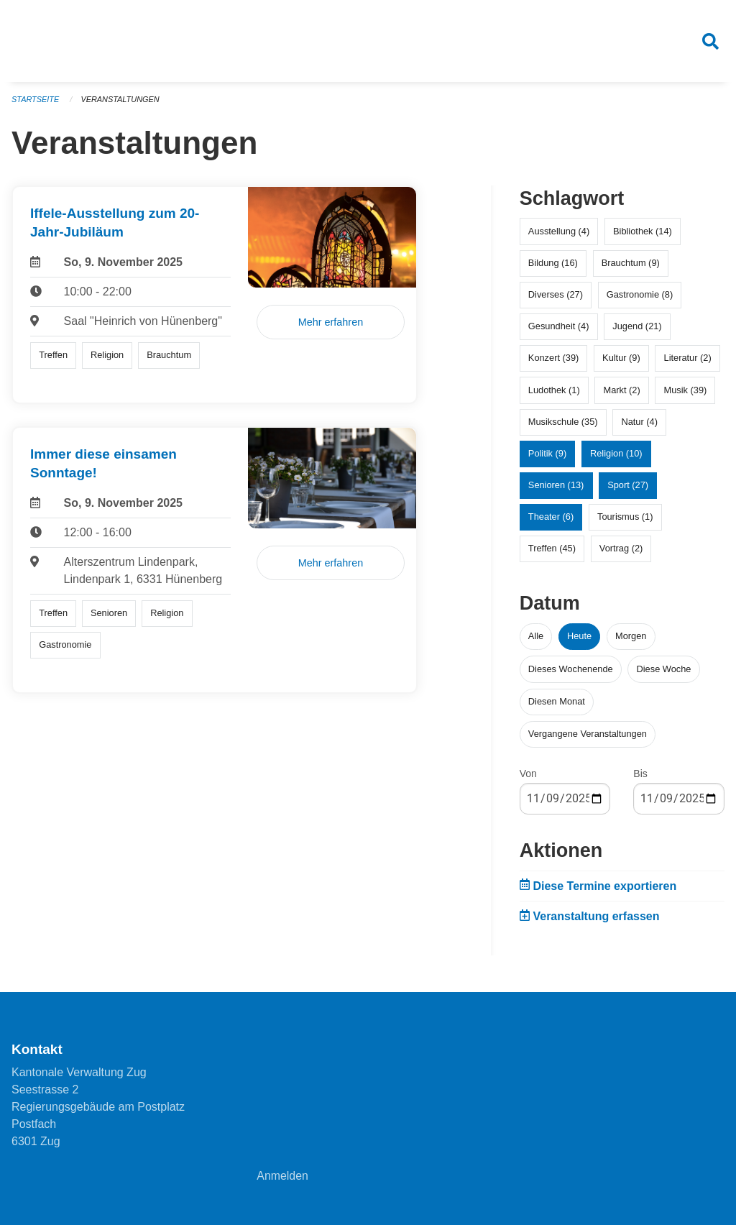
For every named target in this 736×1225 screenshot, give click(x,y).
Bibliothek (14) (642, 232)
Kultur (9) (621, 359)
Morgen (630, 638)
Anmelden (282, 1176)
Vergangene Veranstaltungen (587, 735)
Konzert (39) (553, 359)
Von (528, 775)
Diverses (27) (555, 295)
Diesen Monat (556, 702)
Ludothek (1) (554, 391)
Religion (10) (616, 454)
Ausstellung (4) (558, 232)
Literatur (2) (688, 359)
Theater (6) (551, 518)
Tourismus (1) (625, 518)
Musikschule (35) (563, 423)
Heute (579, 638)
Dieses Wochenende (570, 670)
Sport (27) (627, 486)
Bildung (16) (553, 264)
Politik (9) (547, 454)
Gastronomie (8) (640, 295)
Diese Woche (664, 670)
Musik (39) (685, 391)
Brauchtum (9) (631, 264)
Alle (535, 638)
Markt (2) (622, 391)
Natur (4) (639, 423)
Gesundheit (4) (558, 327)
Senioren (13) (556, 486)
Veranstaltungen (120, 100)
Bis (640, 775)
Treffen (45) (552, 550)
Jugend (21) (636, 327)
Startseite (36, 100)
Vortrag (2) (621, 550)
